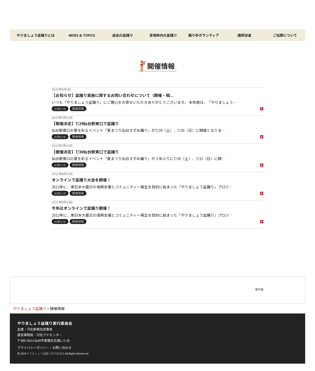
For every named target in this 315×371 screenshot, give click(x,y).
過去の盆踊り (122, 35)
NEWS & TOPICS (82, 35)
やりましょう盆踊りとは (36, 35)
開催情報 (78, 108)
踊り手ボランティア (203, 35)
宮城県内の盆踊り (163, 35)
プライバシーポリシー (33, 347)
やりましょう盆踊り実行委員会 (45, 353)
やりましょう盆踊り (157, 15)
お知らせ (60, 108)
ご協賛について (285, 35)
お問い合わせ (62, 347)
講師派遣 (244, 35)
